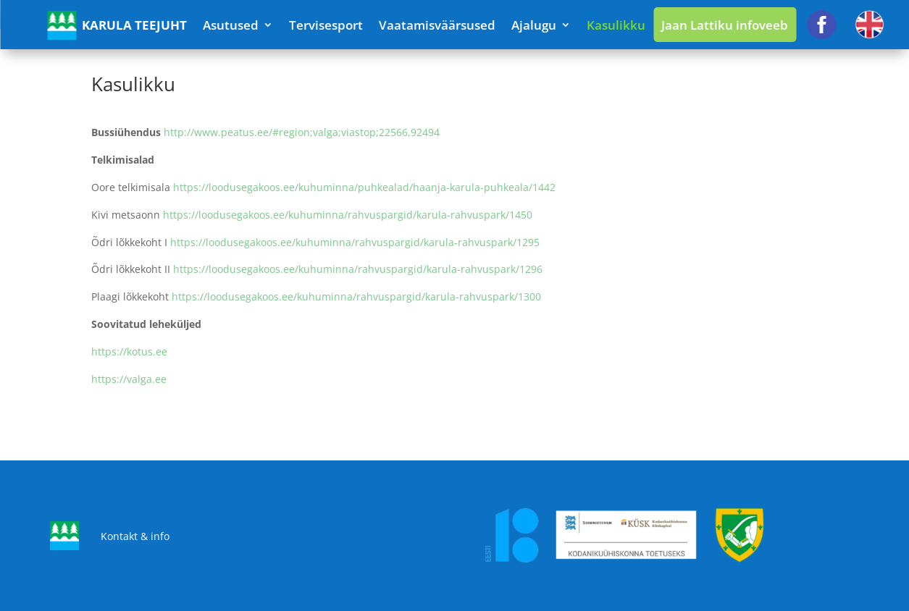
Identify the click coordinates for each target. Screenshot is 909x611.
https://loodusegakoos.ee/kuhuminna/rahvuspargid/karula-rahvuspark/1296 (358, 269)
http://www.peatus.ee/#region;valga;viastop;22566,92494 (302, 132)
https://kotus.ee (129, 351)
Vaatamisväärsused (437, 25)
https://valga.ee (129, 379)
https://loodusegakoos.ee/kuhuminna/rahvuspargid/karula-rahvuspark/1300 (356, 296)
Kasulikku (616, 25)
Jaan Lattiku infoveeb (724, 25)
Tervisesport (326, 25)
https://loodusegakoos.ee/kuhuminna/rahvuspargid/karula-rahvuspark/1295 (355, 242)
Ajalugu (533, 25)
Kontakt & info (135, 536)
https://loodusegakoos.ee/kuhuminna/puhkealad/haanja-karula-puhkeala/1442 (364, 187)
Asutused (231, 25)
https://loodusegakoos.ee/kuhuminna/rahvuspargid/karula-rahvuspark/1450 (347, 215)
